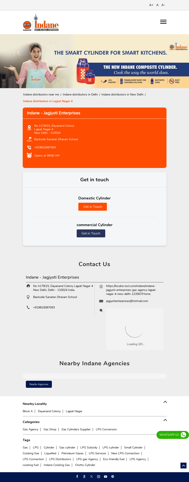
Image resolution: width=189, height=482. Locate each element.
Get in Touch (92, 206)
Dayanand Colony (49, 411)
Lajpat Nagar (74, 411)
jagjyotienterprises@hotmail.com (127, 301)
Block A (28, 411)
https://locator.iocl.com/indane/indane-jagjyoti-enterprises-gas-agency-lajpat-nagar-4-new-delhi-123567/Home (131, 290)
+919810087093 (45, 147)
